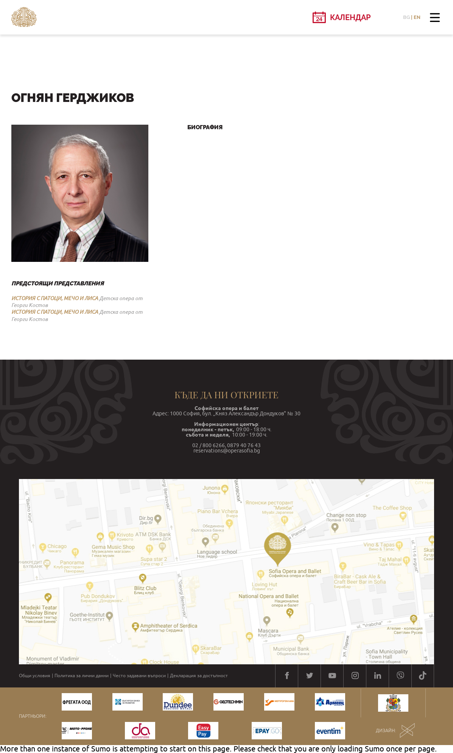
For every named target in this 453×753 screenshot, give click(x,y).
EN (417, 17)
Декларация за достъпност (199, 675)
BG (406, 17)
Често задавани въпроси (139, 675)
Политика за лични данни (81, 675)
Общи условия (34, 675)
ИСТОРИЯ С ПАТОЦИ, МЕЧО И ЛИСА (54, 298)
